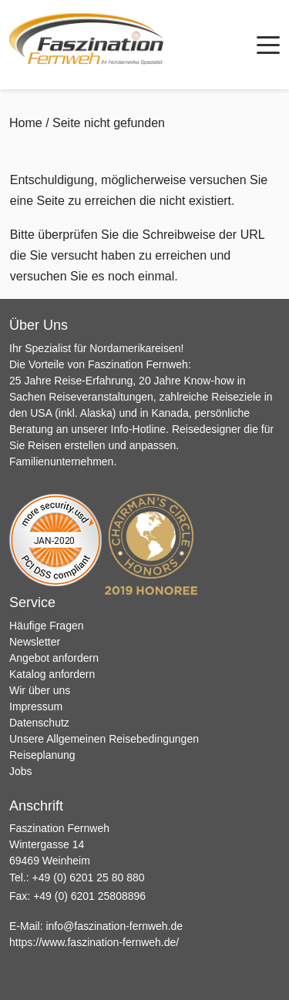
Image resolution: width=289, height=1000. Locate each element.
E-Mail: (96, 926)
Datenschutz (39, 722)
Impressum (35, 706)
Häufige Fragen (46, 625)
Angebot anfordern (54, 658)
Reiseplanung (42, 755)
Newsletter (34, 642)
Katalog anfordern (52, 674)
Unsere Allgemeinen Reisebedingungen (104, 739)
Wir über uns (39, 690)
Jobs (20, 771)
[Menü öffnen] (268, 44)
